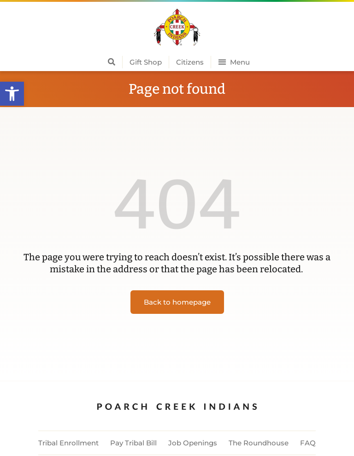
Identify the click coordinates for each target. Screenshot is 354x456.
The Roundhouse (259, 442)
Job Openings (192, 442)
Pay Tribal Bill (133, 442)
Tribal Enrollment (68, 442)
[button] (12, 94)
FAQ (308, 442)
